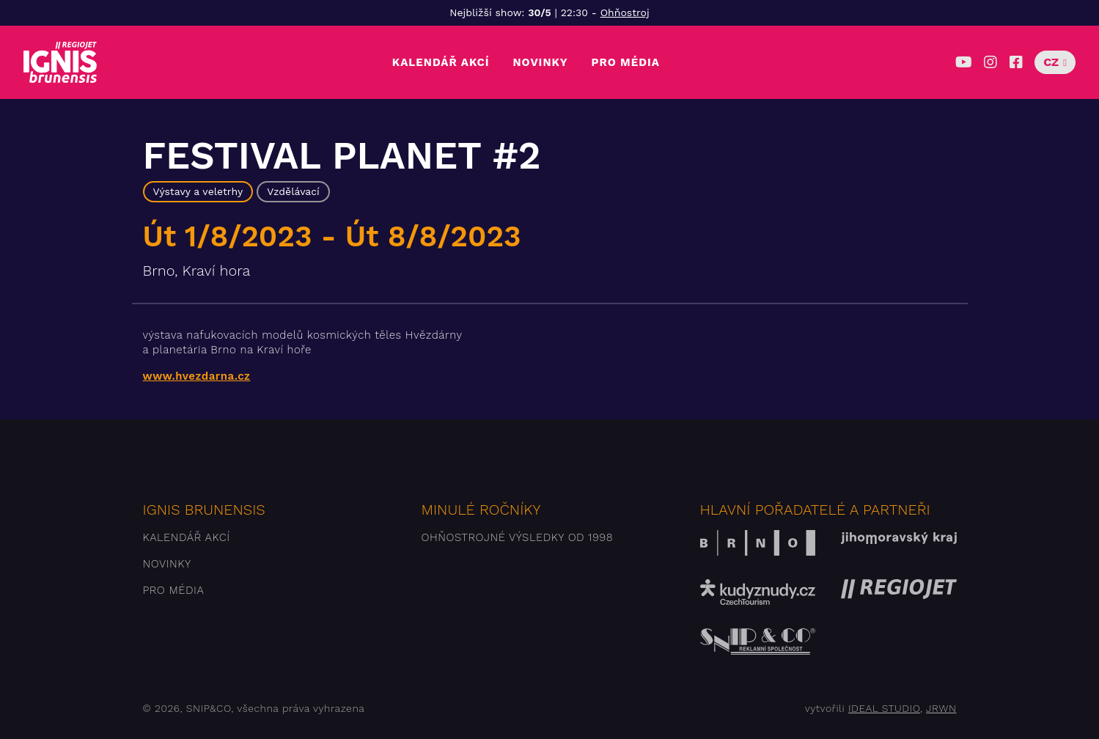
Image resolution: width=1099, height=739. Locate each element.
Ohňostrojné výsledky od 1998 (518, 537)
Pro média (626, 62)
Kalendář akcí (441, 62)
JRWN (941, 708)
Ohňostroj (625, 12)
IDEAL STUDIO (884, 708)
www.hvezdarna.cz (197, 376)
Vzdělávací (293, 191)
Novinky (539, 62)
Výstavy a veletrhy (198, 191)
